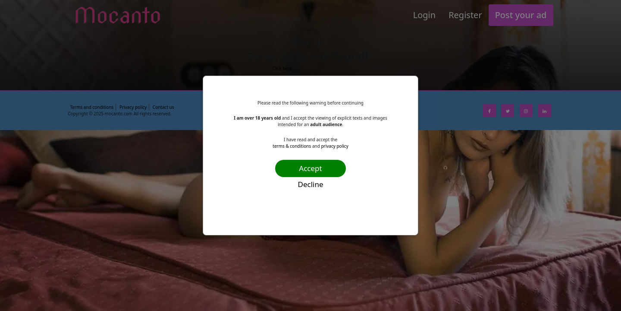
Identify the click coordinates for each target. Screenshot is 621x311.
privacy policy (334, 146)
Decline (310, 184)
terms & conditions (292, 146)
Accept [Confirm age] (310, 168)
